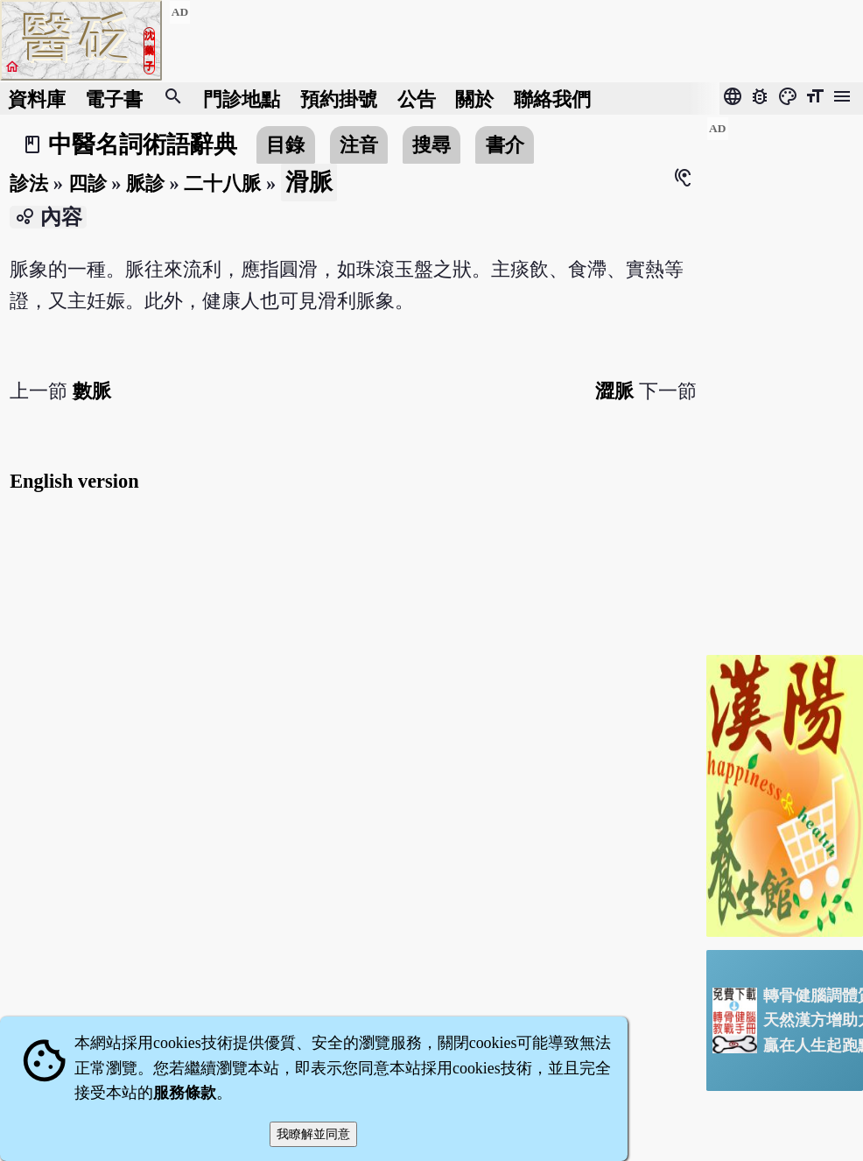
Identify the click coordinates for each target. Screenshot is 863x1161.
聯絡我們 (552, 98)
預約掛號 (338, 98)
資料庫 (37, 98)
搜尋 (431, 145)
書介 (505, 145)
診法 (29, 183)
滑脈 (309, 182)
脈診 (145, 183)
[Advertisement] (784, 379)
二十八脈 (222, 183)
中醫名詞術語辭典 (142, 144)
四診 (87, 183)
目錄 (285, 145)
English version (74, 481)
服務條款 (184, 1092)
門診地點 (241, 98)
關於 (474, 98)
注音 (359, 145)
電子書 (114, 98)
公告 (416, 98)
